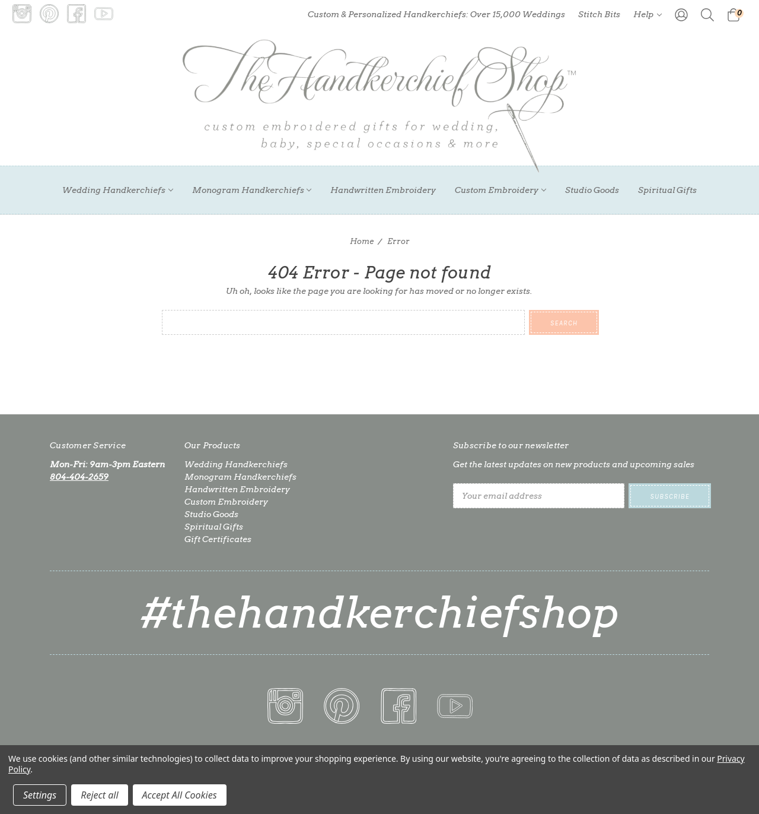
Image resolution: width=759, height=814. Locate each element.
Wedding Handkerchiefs (117, 190)
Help (647, 14)
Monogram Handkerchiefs (252, 190)
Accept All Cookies (179, 795)
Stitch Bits (599, 14)
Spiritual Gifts (667, 190)
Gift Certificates (217, 539)
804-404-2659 (79, 477)
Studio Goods (592, 190)
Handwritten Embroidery (383, 190)
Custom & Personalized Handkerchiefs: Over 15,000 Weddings (436, 14)
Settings (39, 795)
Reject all (99, 795)
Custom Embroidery (500, 190)
